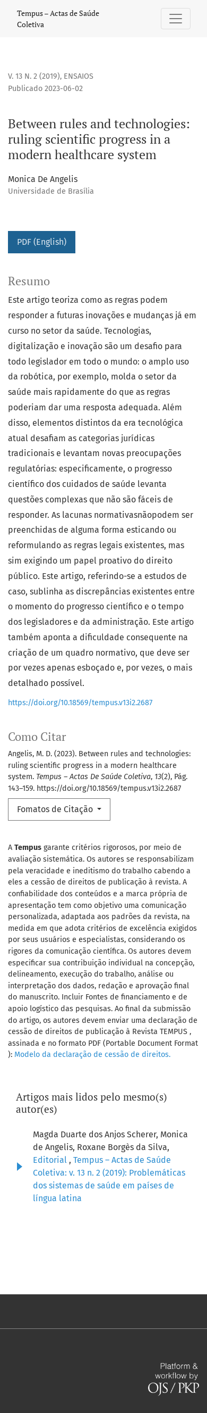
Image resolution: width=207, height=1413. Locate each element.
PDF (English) (41, 242)
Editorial (51, 1160)
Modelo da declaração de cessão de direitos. (92, 1054)
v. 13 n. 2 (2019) (34, 76)
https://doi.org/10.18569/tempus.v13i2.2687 (80, 702)
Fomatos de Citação (56, 809)
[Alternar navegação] (176, 18)
